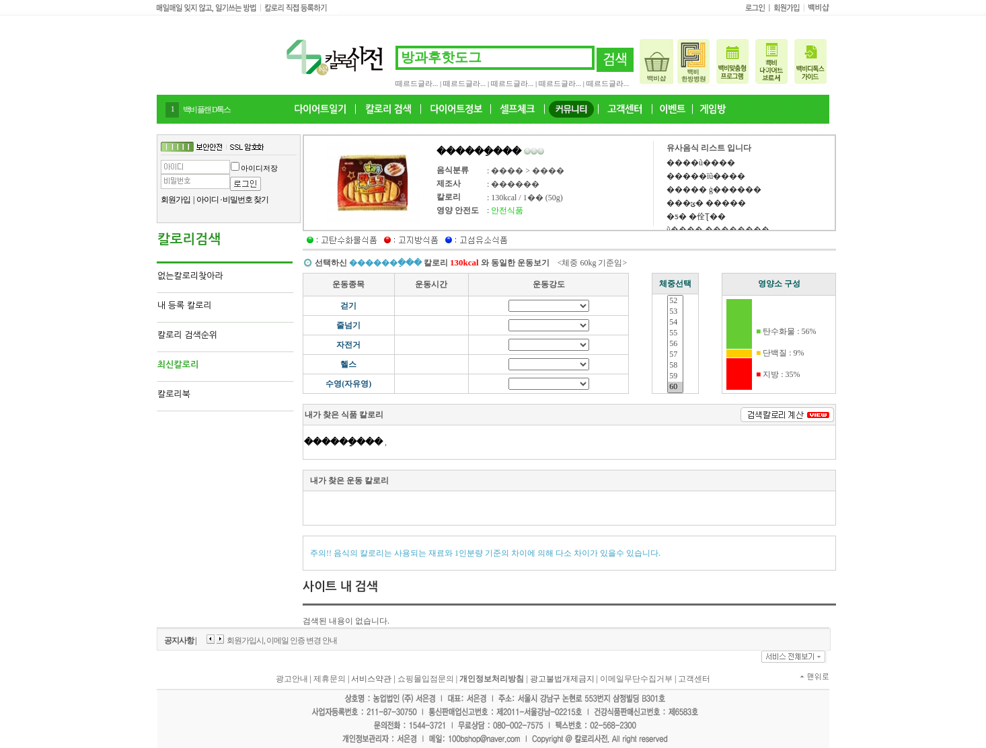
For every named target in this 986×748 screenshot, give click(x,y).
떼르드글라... (416, 83)
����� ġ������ (714, 189)
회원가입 (175, 199)
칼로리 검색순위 (187, 335)
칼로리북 (173, 394)
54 (675, 322)
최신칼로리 (177, 364)
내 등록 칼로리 (184, 305)
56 (675, 344)
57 (675, 354)
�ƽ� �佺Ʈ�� (696, 216)
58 (675, 365)
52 (675, 301)
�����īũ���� (706, 176)
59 (675, 376)
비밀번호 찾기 (245, 199)
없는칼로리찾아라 (190, 276)
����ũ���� (701, 162)
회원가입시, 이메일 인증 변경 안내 (282, 640)
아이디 (207, 199)
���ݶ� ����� (706, 203)
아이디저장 (259, 168)
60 (675, 387)
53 (675, 311)
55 (675, 333)
